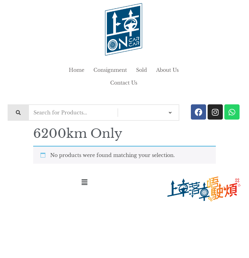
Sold (141, 70)
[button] (84, 182)
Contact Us (123, 83)
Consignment (110, 70)
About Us (167, 70)
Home (76, 70)
